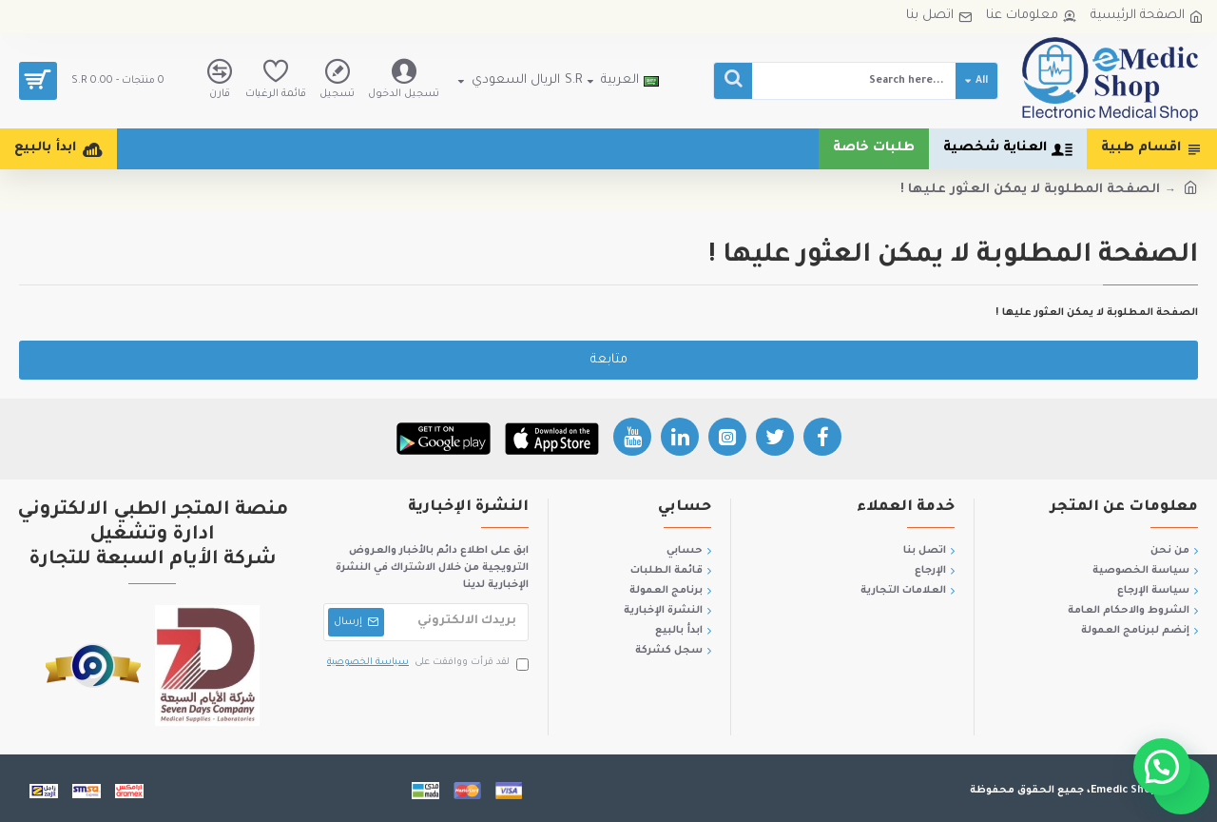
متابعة (609, 360)
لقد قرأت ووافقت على (426, 664)
